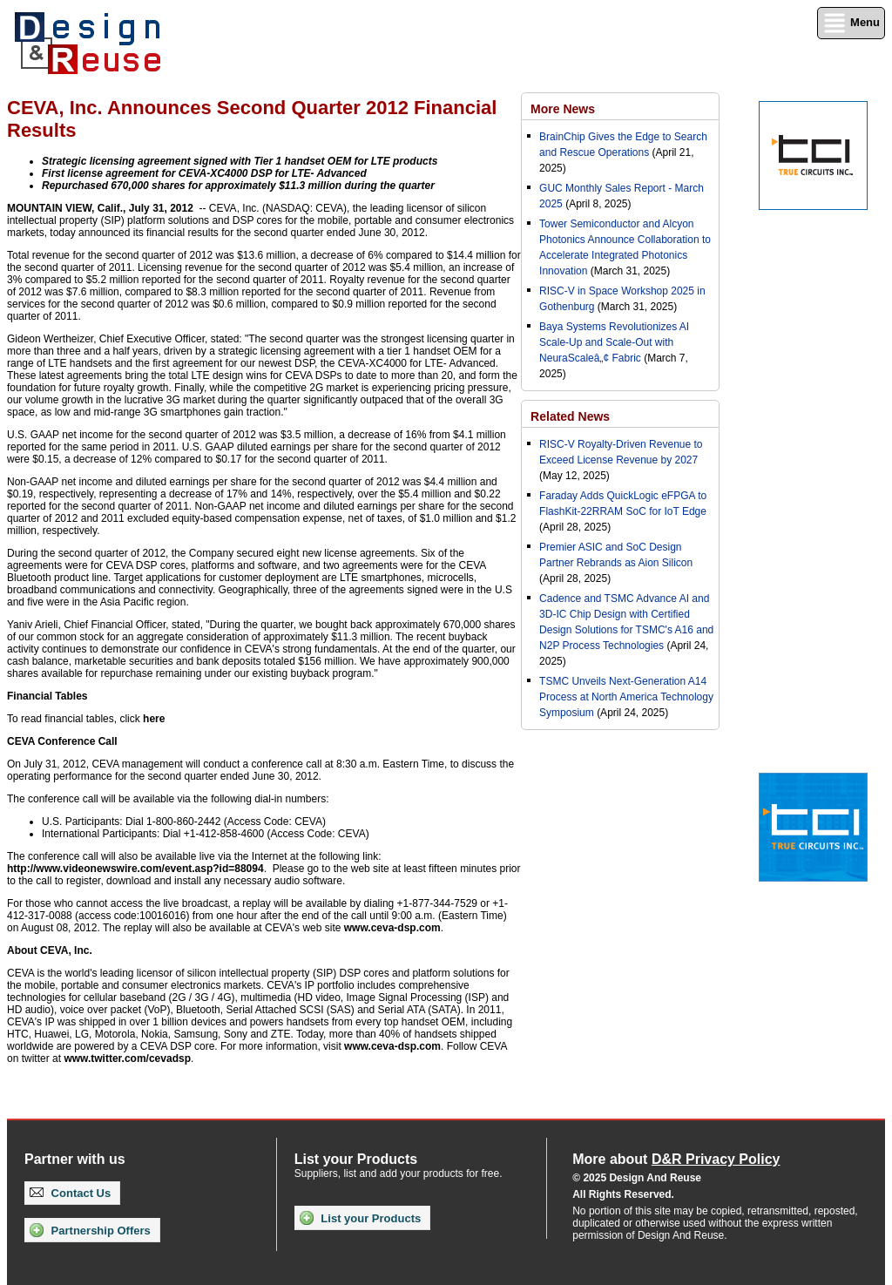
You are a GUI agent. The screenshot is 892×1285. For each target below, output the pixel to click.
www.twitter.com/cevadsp (127, 1058)
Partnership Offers (90, 1230)
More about (676, 1159)
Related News (570, 416)
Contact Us (70, 1193)
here (154, 719)
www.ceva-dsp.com (392, 928)
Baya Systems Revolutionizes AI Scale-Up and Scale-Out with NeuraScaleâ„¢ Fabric (614, 342)
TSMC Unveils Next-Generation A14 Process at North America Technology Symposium (626, 697)
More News (562, 109)
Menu (851, 23)
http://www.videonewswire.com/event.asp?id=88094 (135, 868)
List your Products (360, 1218)
